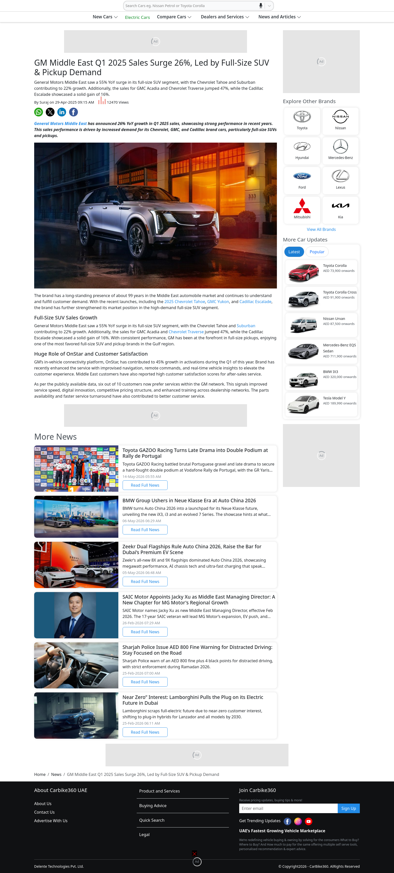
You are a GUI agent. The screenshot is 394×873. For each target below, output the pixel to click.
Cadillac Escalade (255, 301)
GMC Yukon (218, 301)
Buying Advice (153, 805)
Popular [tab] (317, 252)
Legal (144, 834)
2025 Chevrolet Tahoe (184, 301)
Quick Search (152, 820)
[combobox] (126, 6)
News (56, 774)
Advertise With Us (51, 820)
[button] (105, 17)
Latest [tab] (294, 252)
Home (40, 774)
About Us (43, 803)
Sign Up (348, 808)
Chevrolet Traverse (186, 332)
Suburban (246, 325)
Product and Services (159, 791)
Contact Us (44, 812)
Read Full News (145, 485)
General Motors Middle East (60, 123)
